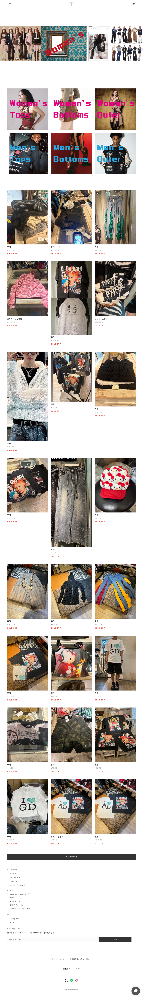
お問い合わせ (15, 901)
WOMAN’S (15, 877)
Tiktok (13, 922)
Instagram (14, 919)
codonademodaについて (20, 894)
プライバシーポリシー (18, 905)
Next (136, 43)
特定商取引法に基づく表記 (20, 909)
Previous (6, 43)
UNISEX (13, 881)
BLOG (12, 898)
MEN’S (13, 873)
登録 (115, 939)
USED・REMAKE (17, 885)
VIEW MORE (71, 857)
